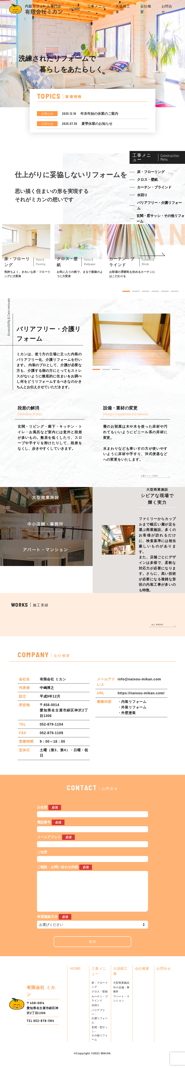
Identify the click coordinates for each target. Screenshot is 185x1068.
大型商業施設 (121, 991)
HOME (74, 9)
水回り (96, 1013)
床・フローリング (100, 993)
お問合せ (163, 977)
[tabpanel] (26, 251)
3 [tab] (102, 84)
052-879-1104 (43, 1029)
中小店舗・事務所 (121, 998)
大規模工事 (120, 979)
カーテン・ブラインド (100, 1007)
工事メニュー (99, 979)
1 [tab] (83, 84)
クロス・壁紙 (100, 1000)
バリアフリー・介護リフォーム (100, 1025)
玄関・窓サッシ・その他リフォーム (100, 1042)
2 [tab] (92, 84)
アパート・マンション (121, 1007)
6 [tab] (174, 291)
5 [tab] (165, 291)
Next (152, 254)
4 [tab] (155, 291)
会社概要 (142, 977)
